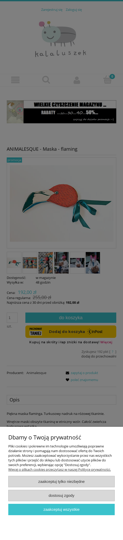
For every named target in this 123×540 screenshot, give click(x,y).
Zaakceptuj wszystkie (61, 509)
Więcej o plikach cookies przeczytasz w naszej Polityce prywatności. (59, 469)
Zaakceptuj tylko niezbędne (61, 481)
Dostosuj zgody (62, 495)
